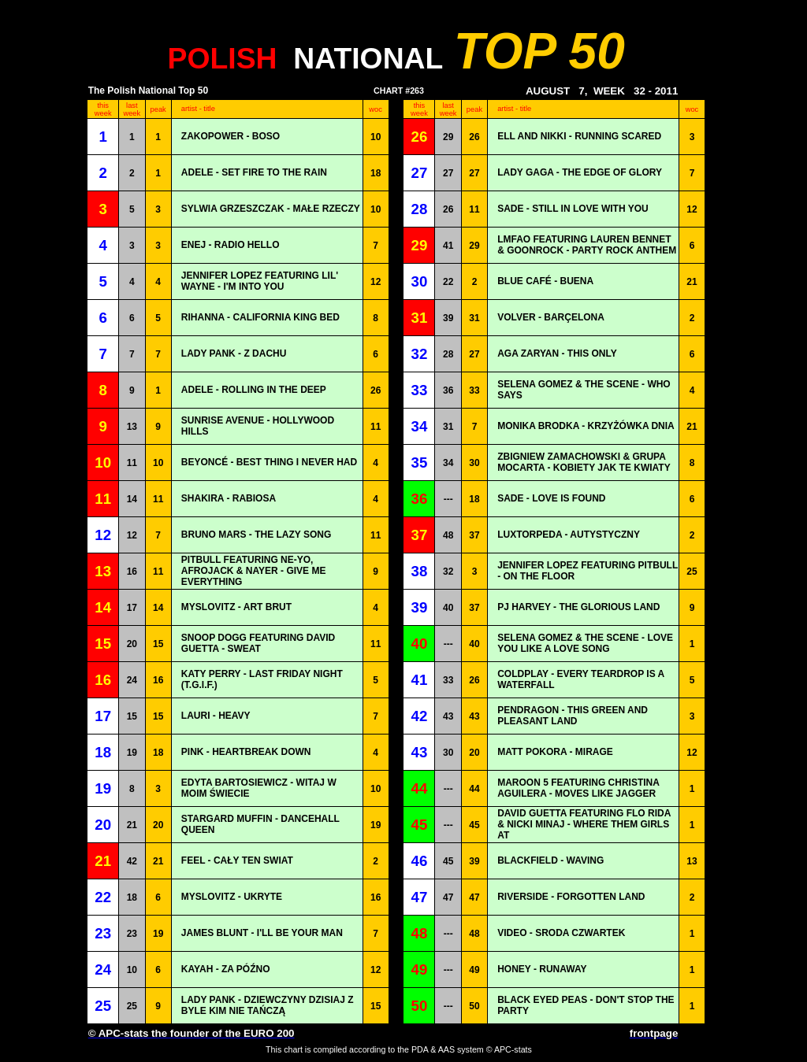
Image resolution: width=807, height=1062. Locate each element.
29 (448, 136)
